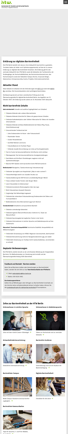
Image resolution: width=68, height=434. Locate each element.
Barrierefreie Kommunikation (13, 406)
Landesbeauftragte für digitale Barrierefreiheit (21, 287)
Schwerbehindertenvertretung (14, 340)
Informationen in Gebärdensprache (49, 307)
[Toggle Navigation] (65, 2)
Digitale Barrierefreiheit (44, 373)
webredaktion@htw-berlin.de (21, 273)
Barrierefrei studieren (44, 340)
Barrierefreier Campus (11, 373)
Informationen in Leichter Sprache (15, 307)
